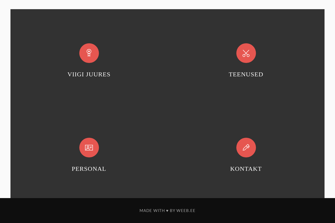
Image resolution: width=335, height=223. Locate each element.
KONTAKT (246, 168)
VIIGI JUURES (89, 74)
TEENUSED (246, 74)
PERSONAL (89, 168)
